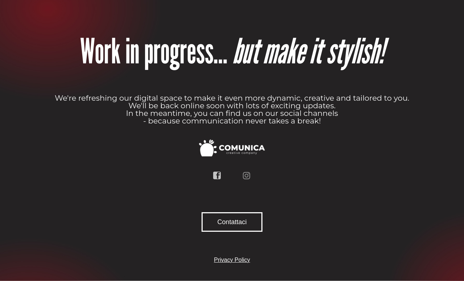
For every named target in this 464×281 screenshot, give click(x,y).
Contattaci (231, 222)
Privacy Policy (232, 260)
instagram (247, 176)
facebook (217, 176)
